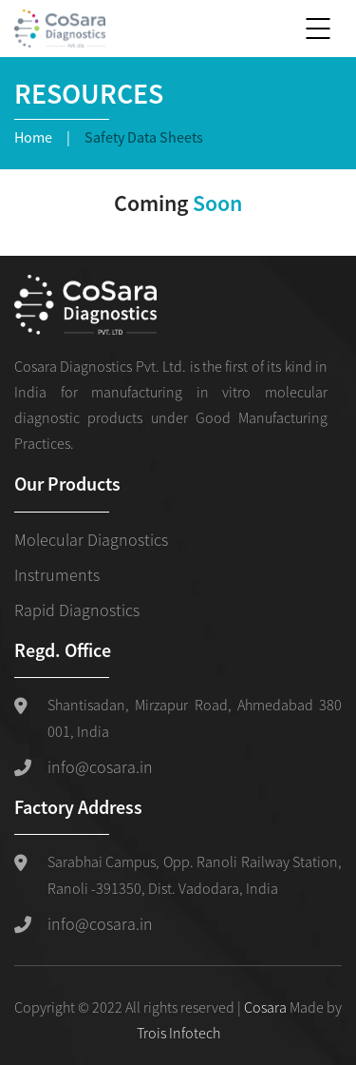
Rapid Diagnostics (77, 610)
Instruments (57, 575)
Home (33, 136)
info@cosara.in (100, 767)
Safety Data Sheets (143, 136)
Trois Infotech (178, 1032)
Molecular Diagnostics (91, 540)
